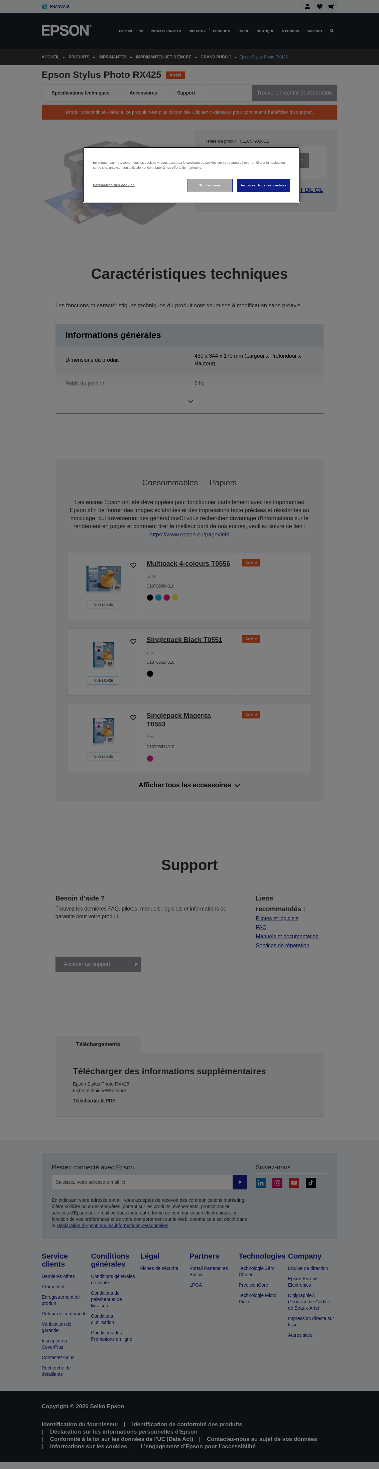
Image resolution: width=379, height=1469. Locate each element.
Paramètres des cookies (114, 185)
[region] (191, 175)
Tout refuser (209, 185)
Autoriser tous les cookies (263, 185)
